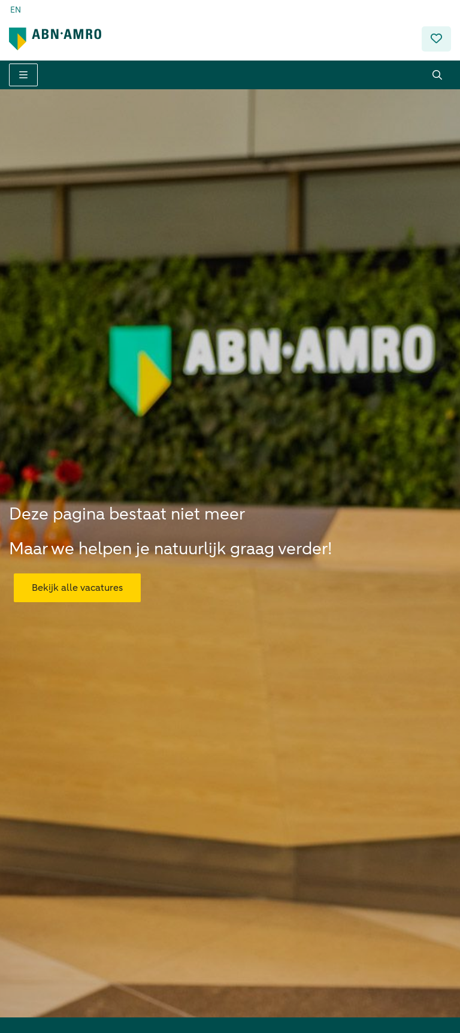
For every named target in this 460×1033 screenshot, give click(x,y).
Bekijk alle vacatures (77, 578)
